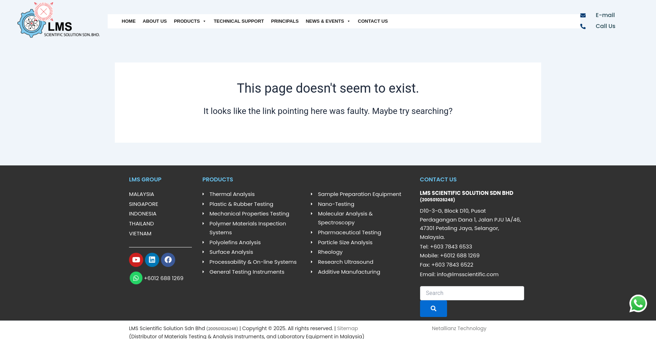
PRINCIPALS (285, 21)
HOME (129, 21)
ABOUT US (155, 21)
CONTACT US (373, 21)
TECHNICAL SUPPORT (239, 21)
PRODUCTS (190, 21)
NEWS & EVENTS (328, 21)
